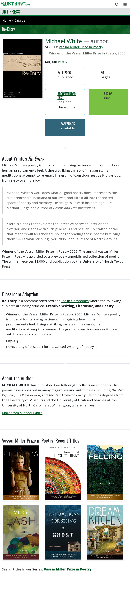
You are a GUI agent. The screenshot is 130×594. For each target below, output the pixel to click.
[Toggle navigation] (125, 4)
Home (7, 20)
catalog (19, 20)
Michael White (63, 41)
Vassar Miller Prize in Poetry (81, 47)
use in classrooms (75, 301)
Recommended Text (66, 95)
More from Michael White (22, 412)
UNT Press (10, 11)
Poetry (62, 62)
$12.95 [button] (108, 93)
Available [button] (68, 128)
